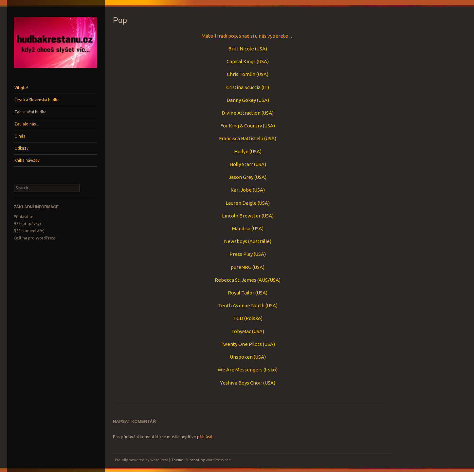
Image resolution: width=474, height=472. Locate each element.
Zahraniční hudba (30, 112)
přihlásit (204, 436)
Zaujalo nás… (26, 124)
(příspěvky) (27, 223)
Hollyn (241, 151)
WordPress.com (218, 460)
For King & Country (241, 125)
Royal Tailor (241, 292)
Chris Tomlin (241, 74)
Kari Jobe (241, 190)
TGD (238, 318)
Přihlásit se (23, 217)
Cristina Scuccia (243, 87)
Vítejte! (21, 87)
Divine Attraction (241, 113)
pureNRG (241, 267)
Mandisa (241, 228)
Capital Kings (241, 61)
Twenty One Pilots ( (242, 344)
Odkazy (21, 148)
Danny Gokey (241, 100)
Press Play (241, 254)
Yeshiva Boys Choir (241, 383)
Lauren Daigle (241, 203)
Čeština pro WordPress (34, 238)
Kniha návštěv (27, 160)
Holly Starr (241, 164)
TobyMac (241, 331)
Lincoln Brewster (241, 215)
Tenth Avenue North (241, 305)
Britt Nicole (241, 48)
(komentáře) (29, 231)
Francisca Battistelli (241, 138)
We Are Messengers (240, 369)
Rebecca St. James (235, 280)
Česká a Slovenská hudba (37, 100)
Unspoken (241, 357)
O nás (19, 136)
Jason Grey (241, 177)
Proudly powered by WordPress (141, 460)
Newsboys (235, 241)
